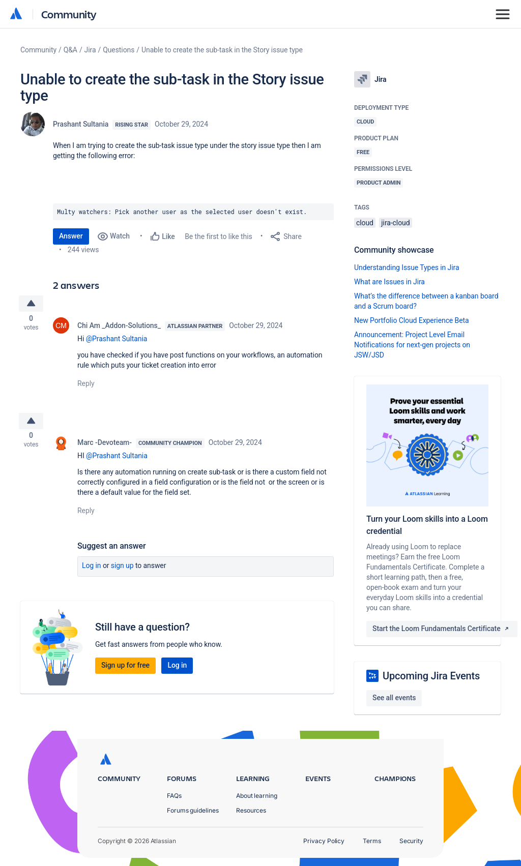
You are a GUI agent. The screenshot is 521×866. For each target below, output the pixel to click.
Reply (86, 386)
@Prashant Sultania (117, 341)
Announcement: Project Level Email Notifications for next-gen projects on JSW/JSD (412, 345)
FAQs (174, 795)
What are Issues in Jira (389, 282)
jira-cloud (395, 223)
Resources (251, 810)
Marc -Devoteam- (104, 448)
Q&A (70, 50)
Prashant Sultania (80, 124)
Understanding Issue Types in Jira (406, 267)
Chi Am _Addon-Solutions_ (119, 328)
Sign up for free (125, 671)
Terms (372, 841)
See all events (394, 698)
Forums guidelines (193, 810)
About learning (256, 795)
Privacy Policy (323, 841)
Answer (71, 236)
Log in (91, 571)
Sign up (122, 571)
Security (411, 841)
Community (69, 14)
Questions (118, 50)
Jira (90, 50)
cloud (364, 223)
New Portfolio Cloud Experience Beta (411, 320)
